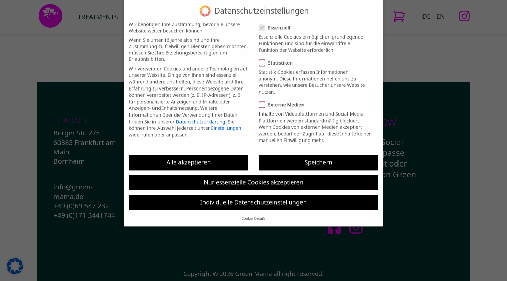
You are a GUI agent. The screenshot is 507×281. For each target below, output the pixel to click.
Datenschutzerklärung (200, 114)
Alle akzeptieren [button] (189, 155)
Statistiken (276, 56)
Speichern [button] (318, 155)
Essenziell (274, 21)
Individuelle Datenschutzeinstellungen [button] (253, 195)
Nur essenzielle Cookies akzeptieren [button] (253, 175)
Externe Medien (281, 98)
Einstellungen (226, 121)
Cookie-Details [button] (254, 211)
